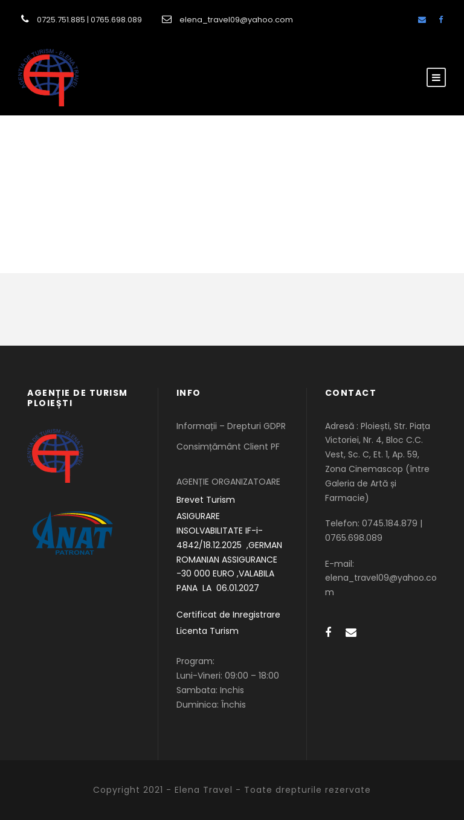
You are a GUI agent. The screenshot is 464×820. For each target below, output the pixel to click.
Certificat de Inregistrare (228, 615)
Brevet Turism (205, 500)
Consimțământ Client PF (228, 447)
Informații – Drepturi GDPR (231, 426)
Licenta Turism (207, 631)
